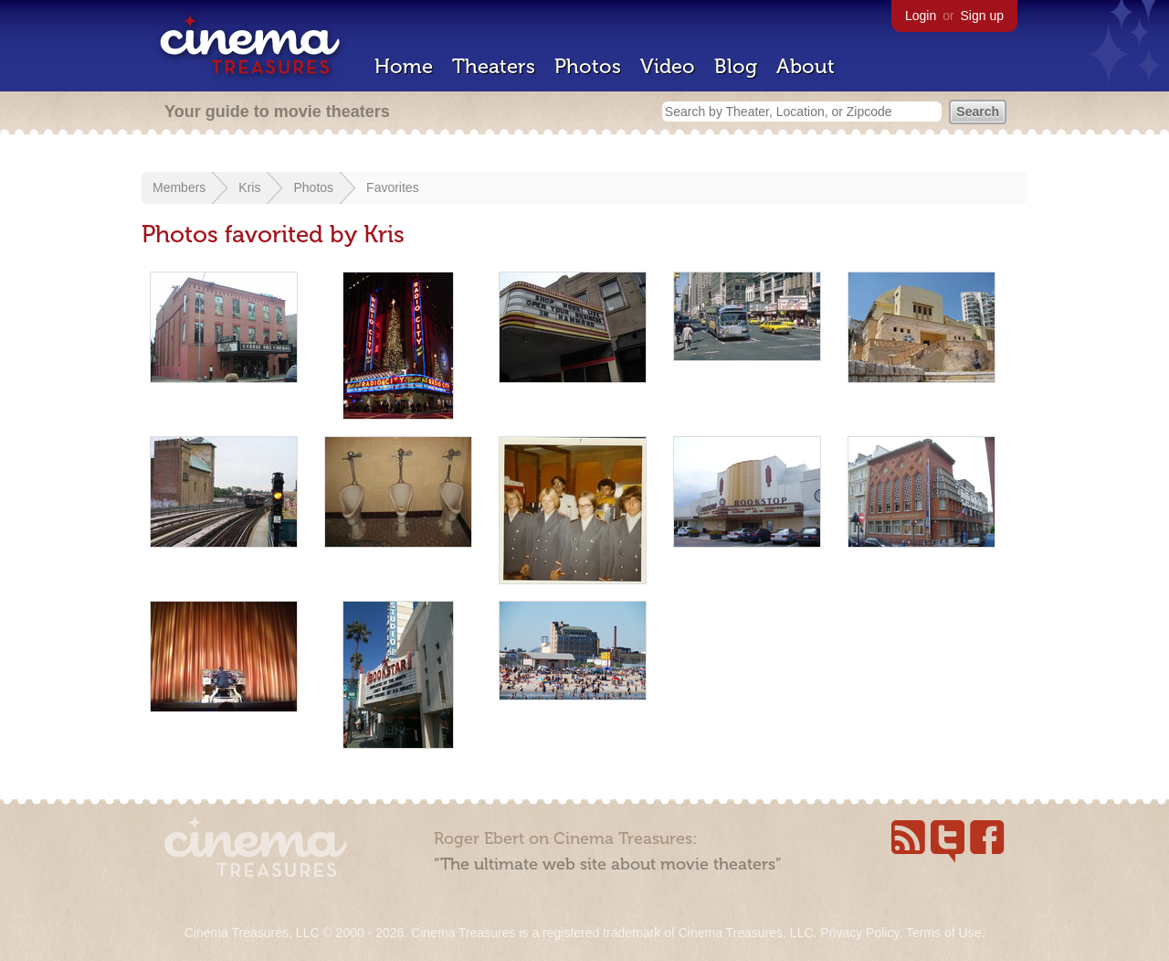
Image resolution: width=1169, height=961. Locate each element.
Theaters (493, 66)
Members (179, 187)
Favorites (392, 187)
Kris (249, 187)
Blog (735, 66)
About (805, 66)
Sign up (982, 15)
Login (920, 15)
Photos (587, 66)
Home (403, 66)
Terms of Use (943, 932)
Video (667, 66)
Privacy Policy (859, 932)
